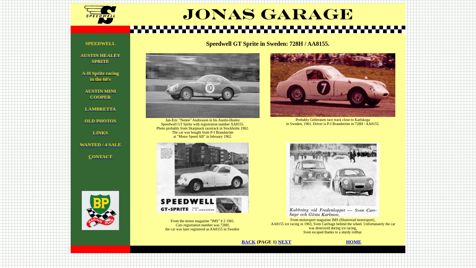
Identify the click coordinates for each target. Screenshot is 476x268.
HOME (353, 242)
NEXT (284, 242)
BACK (249, 242)
